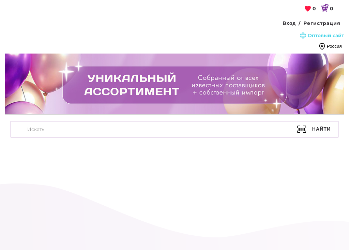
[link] (310, 9)
